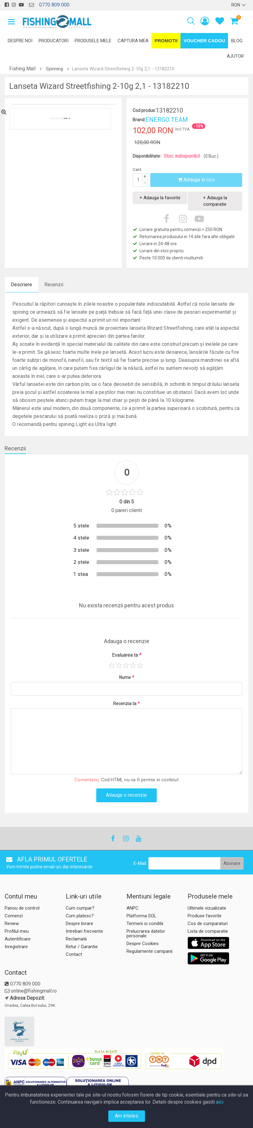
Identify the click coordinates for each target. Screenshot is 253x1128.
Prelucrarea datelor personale (145, 933)
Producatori (53, 40)
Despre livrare (79, 923)
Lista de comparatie (208, 931)
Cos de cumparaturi (208, 923)
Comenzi (14, 916)
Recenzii (53, 284)
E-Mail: (140, 863)
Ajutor (235, 56)
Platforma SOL (141, 916)
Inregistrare (16, 946)
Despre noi (20, 40)
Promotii (166, 40)
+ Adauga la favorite (159, 197)
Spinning (54, 69)
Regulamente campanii (149, 951)
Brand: (139, 119)
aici (219, 1102)
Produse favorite (205, 916)
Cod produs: (144, 110)
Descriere (21, 284)
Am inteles (127, 1116)
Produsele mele (93, 40)
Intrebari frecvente (84, 931)
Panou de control (22, 908)
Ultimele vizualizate (207, 908)
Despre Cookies (142, 943)
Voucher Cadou (204, 40)
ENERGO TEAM (166, 119)
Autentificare (18, 939)
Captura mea (133, 40)
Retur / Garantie (82, 946)
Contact (74, 954)
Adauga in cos (196, 180)
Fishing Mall (22, 69)
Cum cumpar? (80, 908)
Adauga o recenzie (126, 795)
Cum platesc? (80, 916)
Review (12, 923)
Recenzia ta (126, 703)
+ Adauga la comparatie (215, 201)
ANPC (132, 908)
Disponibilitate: (147, 156)
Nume (126, 677)
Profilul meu (17, 931)
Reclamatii (76, 939)
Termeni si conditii (144, 923)
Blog (237, 40)
